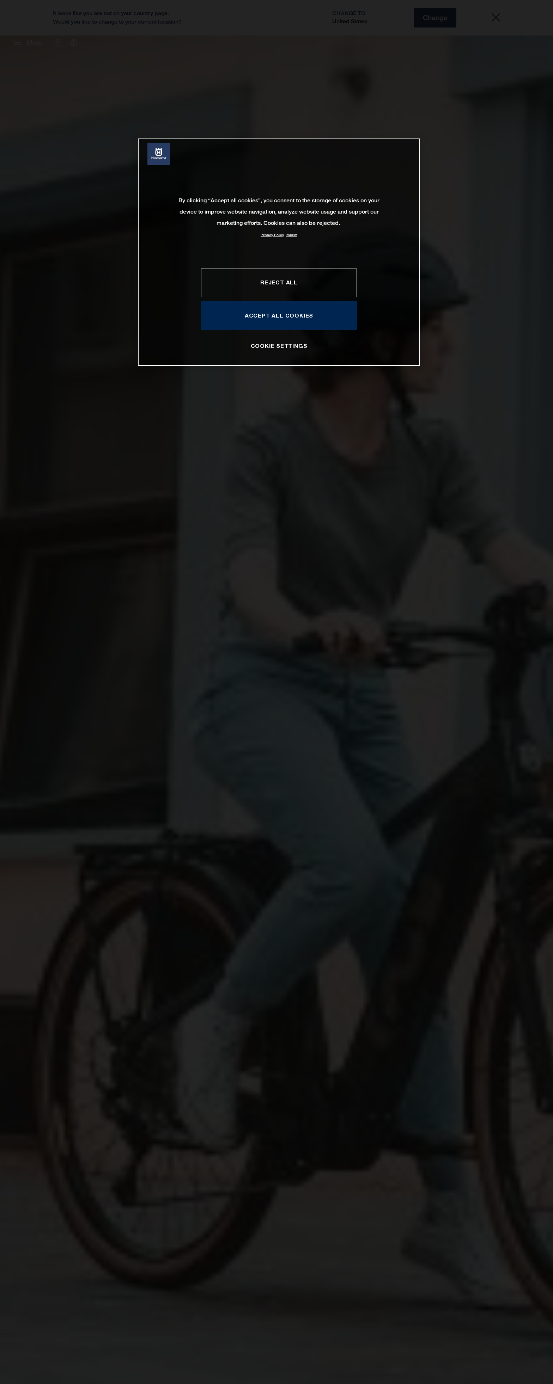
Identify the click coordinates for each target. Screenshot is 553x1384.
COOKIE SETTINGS (279, 346)
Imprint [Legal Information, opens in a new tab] (291, 235)
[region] (279, 252)
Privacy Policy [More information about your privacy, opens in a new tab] (272, 235)
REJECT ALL (279, 282)
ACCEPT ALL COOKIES (279, 315)
